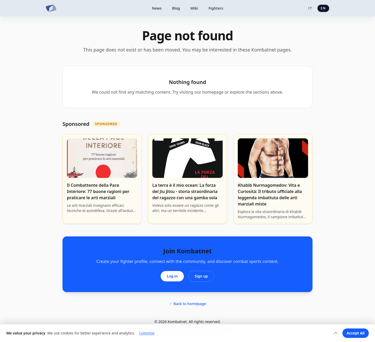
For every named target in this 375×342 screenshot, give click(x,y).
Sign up (201, 276)
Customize (146, 333)
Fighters (216, 8)
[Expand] (335, 333)
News (157, 8)
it (310, 8)
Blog (176, 8)
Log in (172, 276)
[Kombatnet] (51, 8)
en (323, 8)
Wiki (194, 8)
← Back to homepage (187, 303)
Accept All (356, 333)
